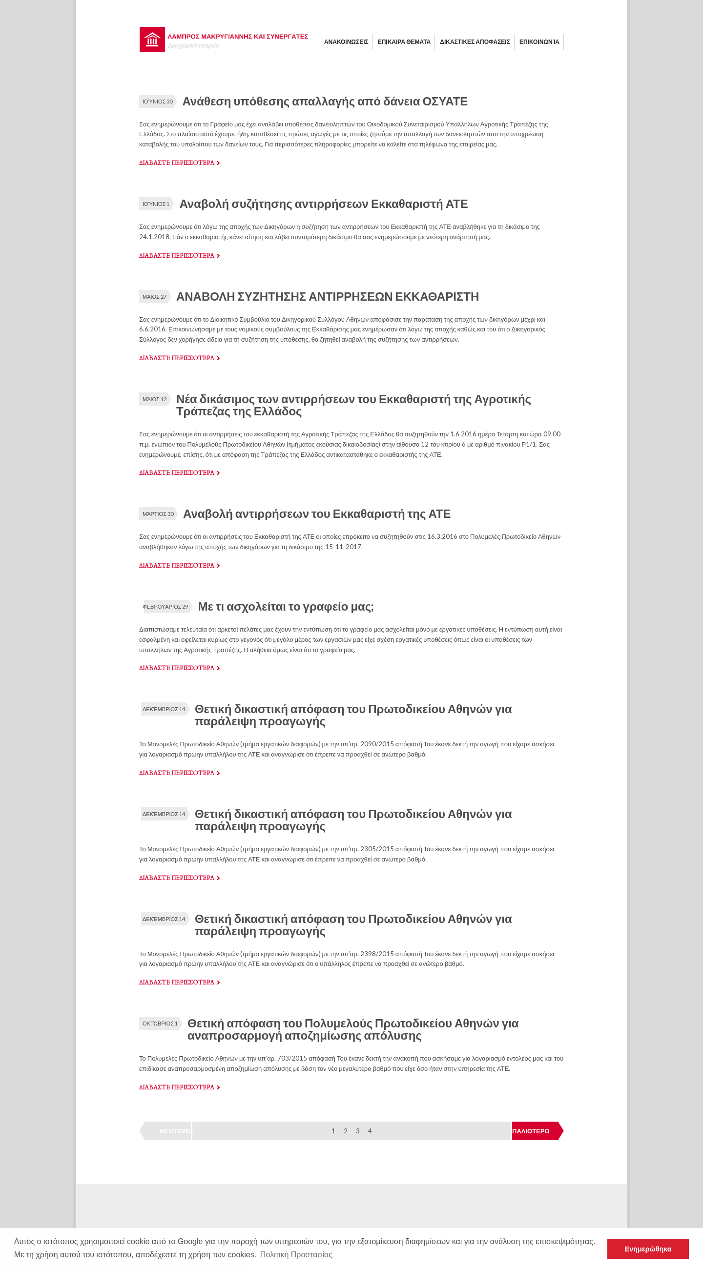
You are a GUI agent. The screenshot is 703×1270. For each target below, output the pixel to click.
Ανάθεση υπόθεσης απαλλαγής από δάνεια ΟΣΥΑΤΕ (325, 101)
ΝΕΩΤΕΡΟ (175, 1131)
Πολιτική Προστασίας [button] (296, 1254)
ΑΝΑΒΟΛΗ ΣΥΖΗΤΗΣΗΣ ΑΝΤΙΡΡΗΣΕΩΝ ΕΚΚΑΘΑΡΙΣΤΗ (327, 296)
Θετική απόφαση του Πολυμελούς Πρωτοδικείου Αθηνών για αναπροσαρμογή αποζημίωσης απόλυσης (353, 1029)
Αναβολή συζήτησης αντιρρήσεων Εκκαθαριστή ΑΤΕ (323, 203)
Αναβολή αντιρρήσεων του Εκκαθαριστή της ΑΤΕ (317, 513)
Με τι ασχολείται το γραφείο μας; (285, 606)
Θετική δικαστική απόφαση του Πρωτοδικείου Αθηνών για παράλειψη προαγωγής (353, 714)
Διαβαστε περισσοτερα (176, 163)
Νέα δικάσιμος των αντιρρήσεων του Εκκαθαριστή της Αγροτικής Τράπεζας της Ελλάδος (353, 404)
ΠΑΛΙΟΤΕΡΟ (531, 1131)
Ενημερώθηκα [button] (648, 1249)
